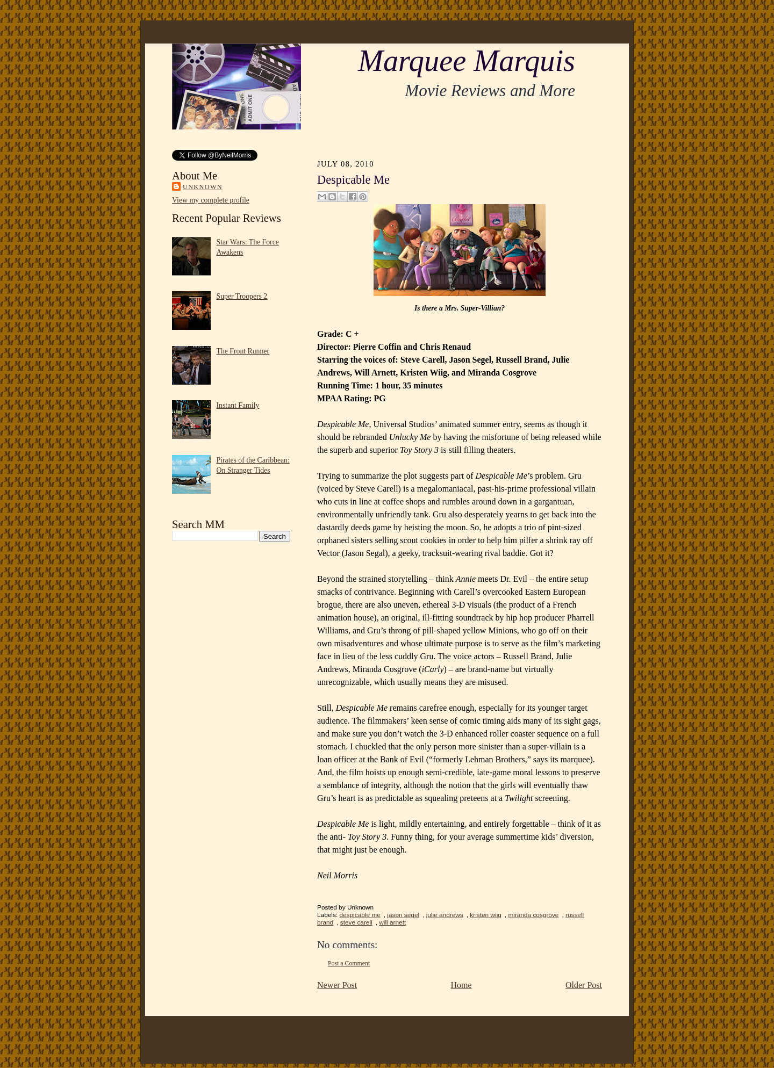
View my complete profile (210, 200)
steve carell (356, 922)
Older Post (583, 985)
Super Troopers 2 (242, 296)
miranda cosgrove (533, 915)
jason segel (403, 915)
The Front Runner (243, 351)
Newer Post (337, 985)
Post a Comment (349, 963)
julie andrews (444, 915)
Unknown (203, 187)
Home (461, 985)
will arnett (392, 922)
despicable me (359, 915)
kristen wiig (485, 915)
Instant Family (238, 405)
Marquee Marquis (466, 60)
